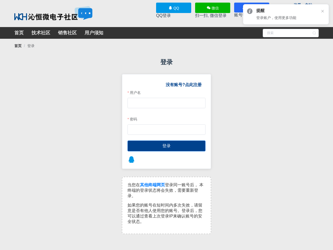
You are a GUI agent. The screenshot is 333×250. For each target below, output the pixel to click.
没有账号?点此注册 (183, 84)
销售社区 (67, 32)
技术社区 (40, 32)
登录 (31, 46)
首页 (19, 32)
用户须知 (94, 32)
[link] (18, 46)
